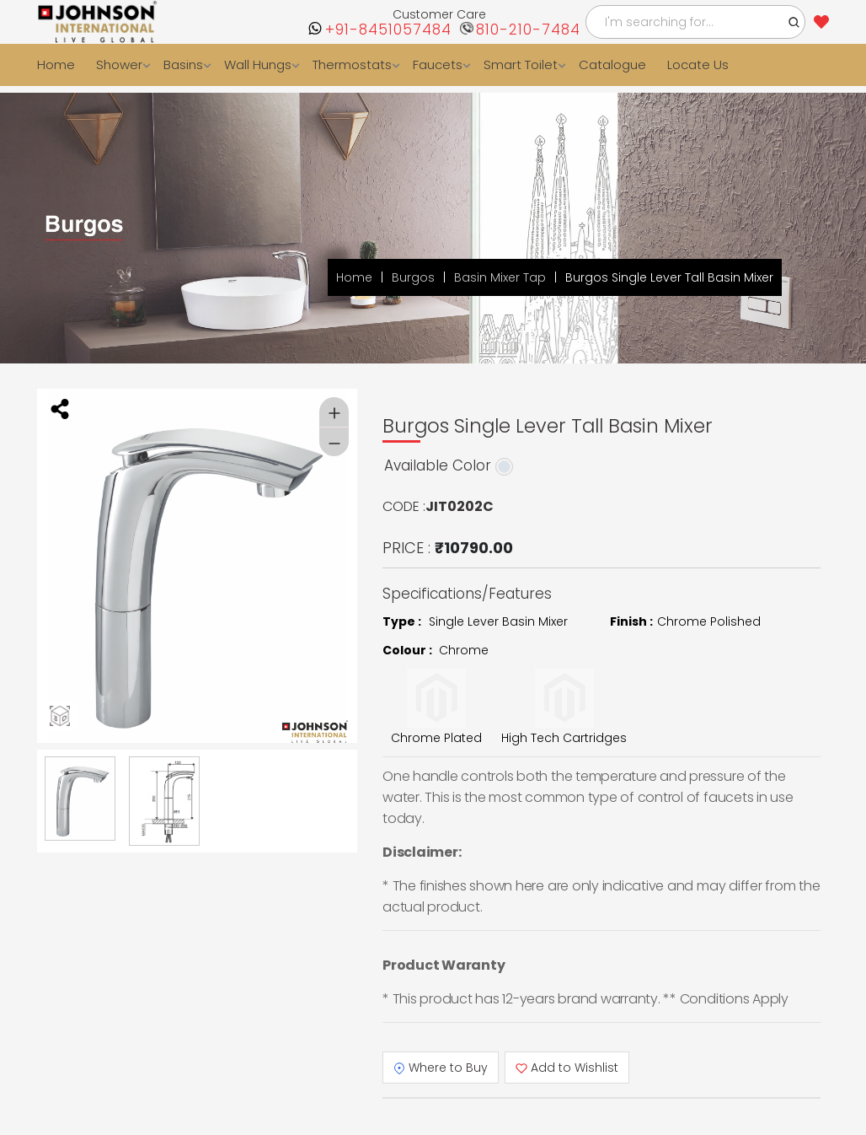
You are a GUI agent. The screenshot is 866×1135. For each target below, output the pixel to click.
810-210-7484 (528, 30)
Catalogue (612, 64)
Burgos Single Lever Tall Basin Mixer (669, 277)
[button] (794, 22)
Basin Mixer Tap (500, 277)
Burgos (413, 277)
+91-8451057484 (388, 30)
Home (56, 64)
